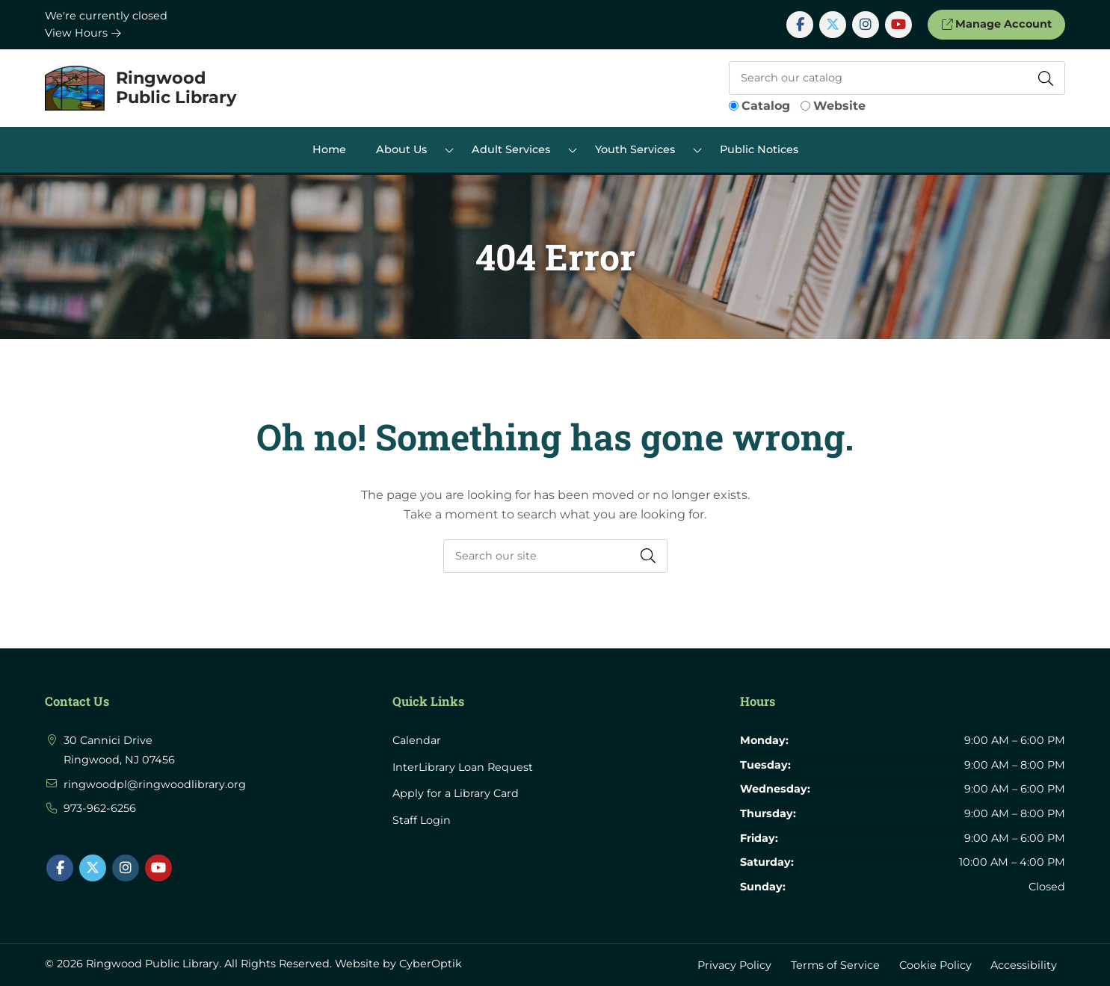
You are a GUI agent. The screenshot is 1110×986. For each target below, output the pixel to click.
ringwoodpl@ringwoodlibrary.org (155, 784)
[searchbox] (555, 556)
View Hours (83, 33)
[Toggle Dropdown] (449, 149)
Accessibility (1023, 964)
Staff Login (421, 820)
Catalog (765, 106)
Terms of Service (835, 964)
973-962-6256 (100, 808)
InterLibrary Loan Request (462, 767)
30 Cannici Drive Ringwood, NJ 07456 (119, 750)
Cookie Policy (935, 964)
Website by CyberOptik (398, 963)
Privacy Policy (734, 964)
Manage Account (996, 24)
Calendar (416, 740)
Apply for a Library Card (455, 793)
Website (839, 106)
